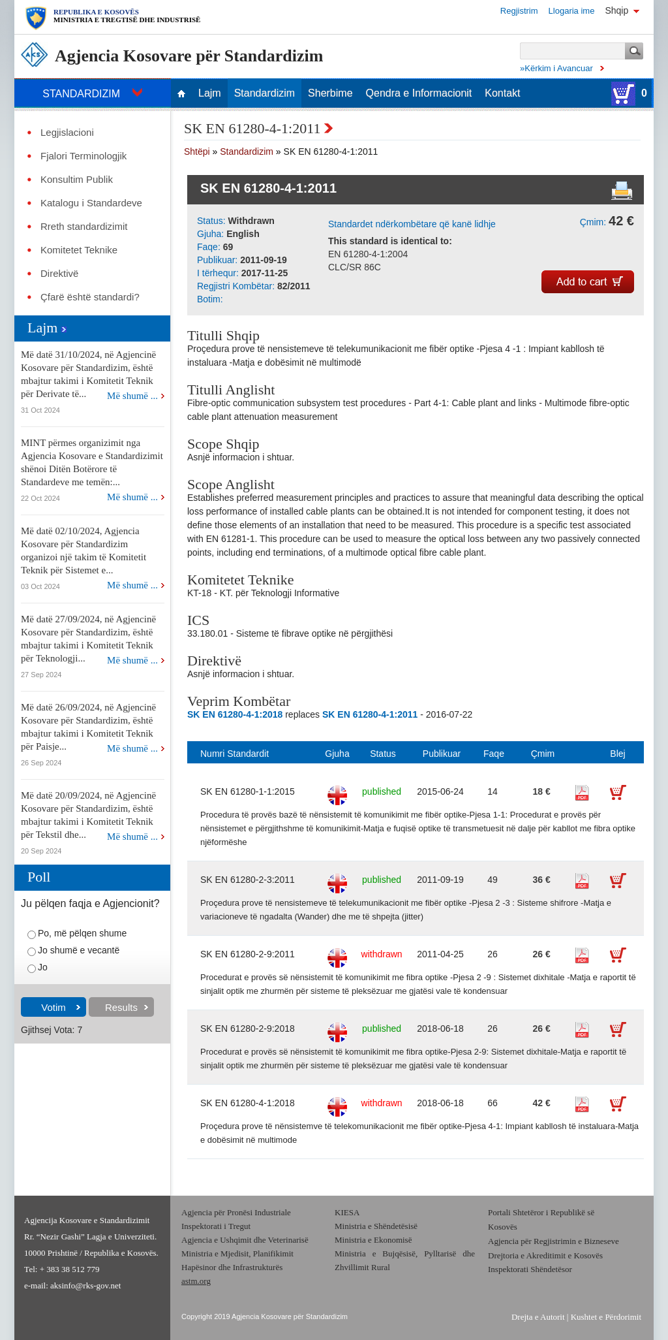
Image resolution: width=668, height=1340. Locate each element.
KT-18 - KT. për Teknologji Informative (263, 593)
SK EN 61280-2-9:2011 (247, 954)
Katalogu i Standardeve (91, 203)
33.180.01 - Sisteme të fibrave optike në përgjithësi (290, 633)
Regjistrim (519, 11)
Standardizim (264, 93)
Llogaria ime (572, 11)
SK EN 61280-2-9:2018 (247, 1028)
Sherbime (330, 93)
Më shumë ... (132, 396)
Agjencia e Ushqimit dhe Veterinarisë (246, 1240)
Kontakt (502, 93)
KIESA (347, 1212)
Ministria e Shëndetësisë (376, 1226)
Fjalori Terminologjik (83, 156)
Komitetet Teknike (78, 250)
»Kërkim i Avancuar (556, 68)
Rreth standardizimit (83, 226)
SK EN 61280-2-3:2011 (247, 879)
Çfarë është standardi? (90, 297)
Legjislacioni (67, 132)
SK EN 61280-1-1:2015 (247, 791)
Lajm (209, 93)
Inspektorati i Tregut (215, 1226)
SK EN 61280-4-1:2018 (247, 1103)
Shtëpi (197, 151)
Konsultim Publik (76, 179)
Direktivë (59, 273)
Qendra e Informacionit (419, 93)
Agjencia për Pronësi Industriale (236, 1212)
